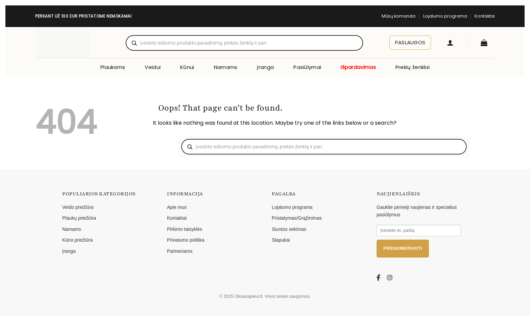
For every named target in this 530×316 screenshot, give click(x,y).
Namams (226, 67)
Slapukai (281, 240)
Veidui (153, 67)
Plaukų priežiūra (79, 218)
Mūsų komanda (398, 16)
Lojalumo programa (445, 16)
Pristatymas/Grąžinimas (297, 218)
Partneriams (179, 251)
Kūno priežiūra (77, 240)
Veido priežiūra (78, 207)
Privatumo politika (185, 240)
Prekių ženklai (412, 67)
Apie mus (177, 207)
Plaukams (112, 67)
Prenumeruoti (402, 248)
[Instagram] (390, 278)
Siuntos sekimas (289, 229)
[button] (450, 42)
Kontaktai (485, 16)
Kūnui (187, 67)
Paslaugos (410, 42)
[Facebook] (380, 278)
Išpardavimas (358, 67)
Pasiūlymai (307, 67)
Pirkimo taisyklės (184, 229)
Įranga (265, 67)
